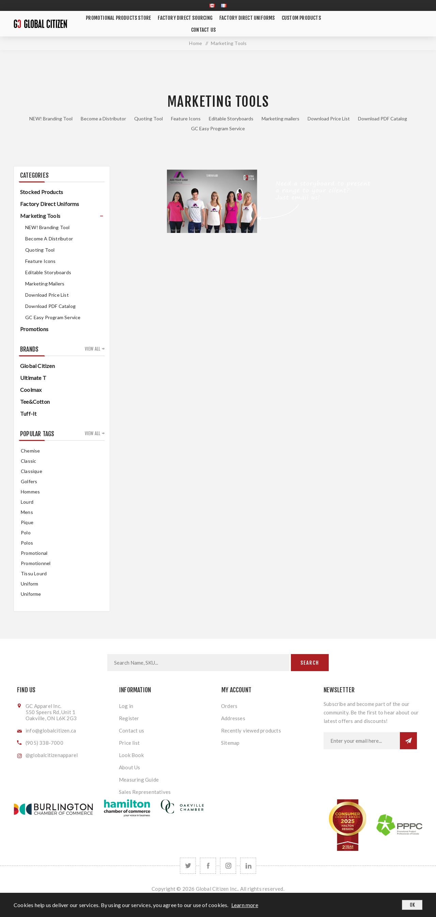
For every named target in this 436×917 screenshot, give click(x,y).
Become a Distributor (103, 118)
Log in (126, 706)
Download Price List (329, 118)
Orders (229, 706)
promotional (34, 553)
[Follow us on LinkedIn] (248, 866)
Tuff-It (28, 413)
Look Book (131, 755)
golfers (29, 481)
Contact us (131, 730)
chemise (30, 451)
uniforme (31, 594)
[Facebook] (208, 866)
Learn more (244, 905)
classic (28, 461)
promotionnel (35, 563)
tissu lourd (34, 573)
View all (92, 349)
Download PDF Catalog (382, 118)
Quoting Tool (148, 118)
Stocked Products (41, 192)
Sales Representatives (145, 792)
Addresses (233, 718)
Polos (27, 543)
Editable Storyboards (231, 118)
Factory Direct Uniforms (49, 204)
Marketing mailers (280, 118)
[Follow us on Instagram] (228, 866)
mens (27, 512)
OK (412, 905)
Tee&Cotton (35, 401)
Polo (26, 532)
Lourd (27, 502)
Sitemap (230, 743)
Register (129, 718)
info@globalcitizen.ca (51, 730)
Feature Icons (186, 118)
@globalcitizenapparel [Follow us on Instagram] (52, 755)
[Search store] (198, 662)
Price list (129, 743)
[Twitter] (188, 866)
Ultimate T (33, 377)
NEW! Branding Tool (51, 118)
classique (31, 471)
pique (27, 522)
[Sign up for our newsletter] (362, 740)
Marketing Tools (40, 215)
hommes (30, 491)
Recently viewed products (251, 730)
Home (195, 43)
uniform (29, 584)
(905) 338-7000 (44, 743)
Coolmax (31, 389)
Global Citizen (37, 366)
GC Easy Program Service (218, 128)
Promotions (34, 329)
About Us (129, 767)
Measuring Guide (139, 780)
